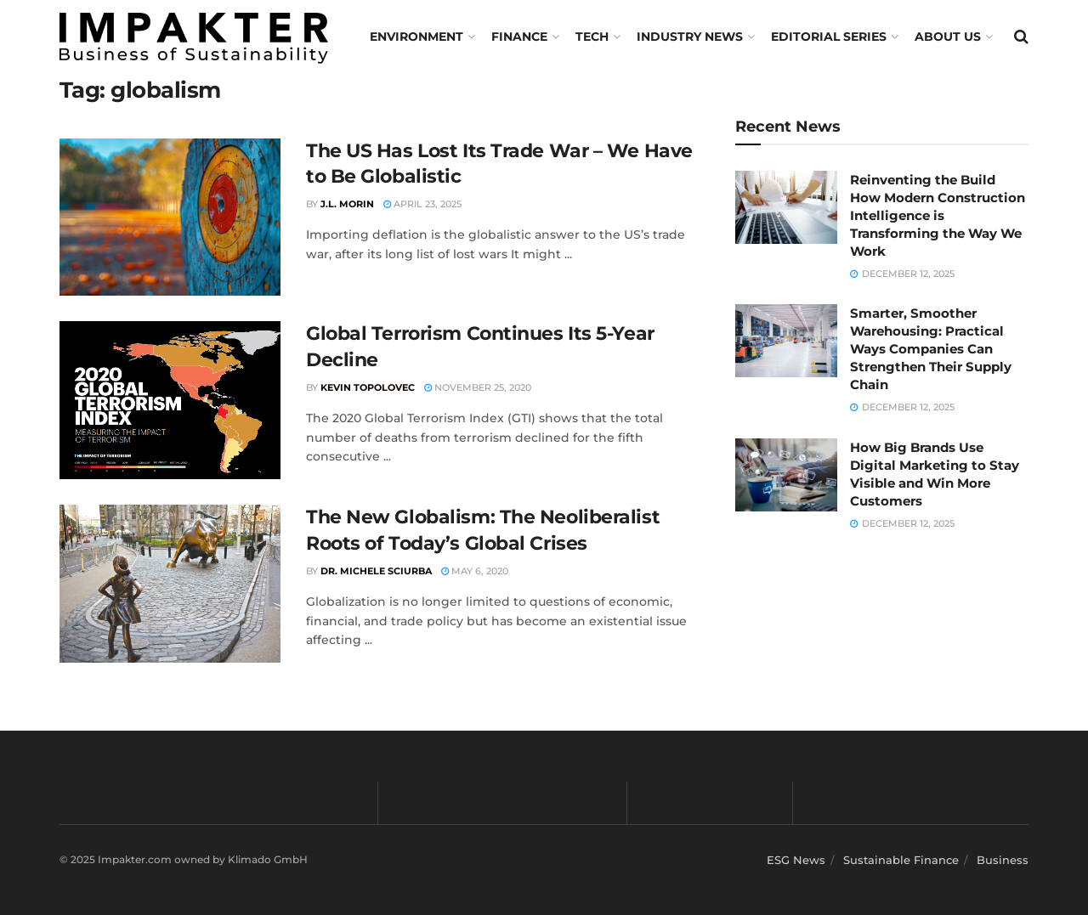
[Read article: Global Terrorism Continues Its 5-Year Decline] (170, 400)
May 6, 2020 (474, 571)
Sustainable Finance (901, 860)
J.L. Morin (347, 204)
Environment (416, 36)
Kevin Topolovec (367, 387)
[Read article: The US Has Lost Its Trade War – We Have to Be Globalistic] (170, 217)
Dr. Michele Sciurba (376, 571)
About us (948, 36)
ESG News (796, 860)
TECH (592, 36)
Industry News (690, 36)
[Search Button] (1021, 36)
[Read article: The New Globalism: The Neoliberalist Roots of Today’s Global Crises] (170, 584)
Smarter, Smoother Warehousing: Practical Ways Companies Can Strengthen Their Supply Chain (931, 349)
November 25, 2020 (477, 387)
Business (1002, 860)
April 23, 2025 (422, 204)
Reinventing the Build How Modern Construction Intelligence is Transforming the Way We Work (937, 215)
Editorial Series (829, 36)
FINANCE (519, 36)
